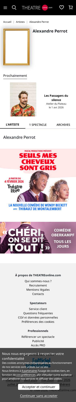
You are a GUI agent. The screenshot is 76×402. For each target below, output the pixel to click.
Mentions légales (38, 289)
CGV (21, 317)
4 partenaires (29, 371)
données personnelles (43, 317)
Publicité (38, 341)
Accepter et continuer (38, 387)
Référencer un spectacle (38, 337)
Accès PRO (38, 345)
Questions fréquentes (38, 313)
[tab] (38, 124)
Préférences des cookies (38, 322)
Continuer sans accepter (39, 395)
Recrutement (38, 285)
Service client (38, 309)
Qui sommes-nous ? (38, 281)
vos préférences (25, 375)
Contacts (38, 294)
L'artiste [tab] (12, 124)
